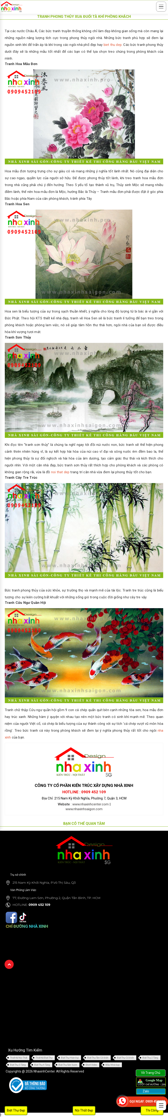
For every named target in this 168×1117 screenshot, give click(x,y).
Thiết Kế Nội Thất (18, 1058)
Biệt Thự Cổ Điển (125, 1058)
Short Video (91, 1065)
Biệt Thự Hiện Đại (70, 1058)
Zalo (145, 1091)
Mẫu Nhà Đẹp (112, 1065)
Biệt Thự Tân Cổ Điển (97, 1058)
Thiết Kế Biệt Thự (44, 1058)
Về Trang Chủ (150, 1073)
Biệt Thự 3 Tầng (18, 1065)
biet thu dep (113, 45)
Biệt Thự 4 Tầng (42, 1065)
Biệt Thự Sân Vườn (67, 1065)
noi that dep (60, 472)
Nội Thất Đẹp (84, 1110)
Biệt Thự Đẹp (16, 1110)
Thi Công (152, 1110)
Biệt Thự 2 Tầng (150, 1058)
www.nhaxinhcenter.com (90, 804)
